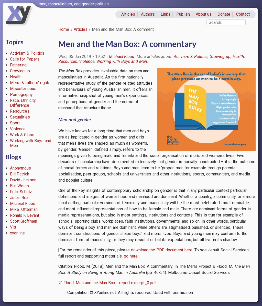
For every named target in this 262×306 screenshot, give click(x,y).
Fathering (18, 65)
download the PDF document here (161, 250)
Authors (148, 14)
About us (204, 14)
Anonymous (20, 168)
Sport (15, 123)
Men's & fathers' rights (30, 82)
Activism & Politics (27, 53)
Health (15, 76)
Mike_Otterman (24, 209)
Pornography (21, 94)
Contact (243, 14)
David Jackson (23, 179)
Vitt (13, 227)
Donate (223, 14)
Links (165, 14)
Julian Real (20, 197)
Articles (128, 14)
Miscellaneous (23, 88)
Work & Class (22, 134)
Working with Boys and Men (121, 61)
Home (63, 29)
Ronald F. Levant (24, 215)
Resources (19, 111)
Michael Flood (23, 203)
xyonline (17, 233)
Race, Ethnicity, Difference (23, 103)
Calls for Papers (25, 59)
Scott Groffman (23, 221)
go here (131, 256)
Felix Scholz (21, 191)
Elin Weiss (19, 185)
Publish (183, 14)
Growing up (20, 70)
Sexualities (20, 117)
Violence (18, 128)
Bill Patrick (19, 174)
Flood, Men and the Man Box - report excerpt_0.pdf (109, 282)
